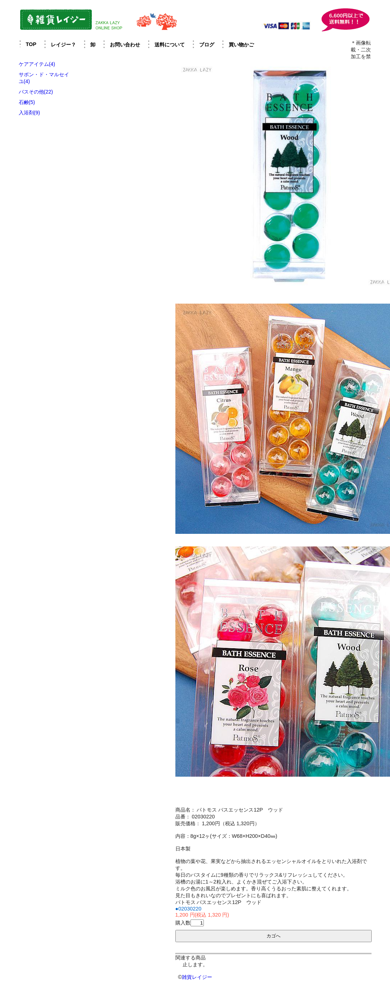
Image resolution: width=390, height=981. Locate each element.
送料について (169, 44)
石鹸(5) (27, 102)
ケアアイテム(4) (37, 64)
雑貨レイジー (197, 977)
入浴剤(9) (29, 112)
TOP (31, 44)
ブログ (206, 44)
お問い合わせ (125, 44)
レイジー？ (63, 44)
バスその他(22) (36, 92)
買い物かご (241, 44)
